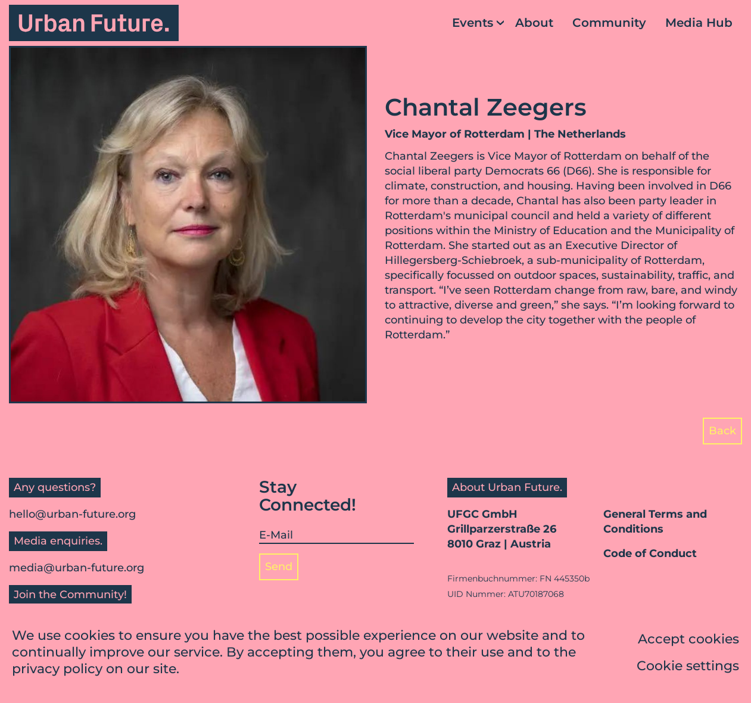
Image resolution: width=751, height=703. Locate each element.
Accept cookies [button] (688, 640)
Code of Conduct (650, 553)
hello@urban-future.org (72, 514)
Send (278, 566)
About (534, 22)
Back (722, 430)
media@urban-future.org (76, 567)
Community (609, 22)
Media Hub (699, 22)
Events (472, 22)
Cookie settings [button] (688, 667)
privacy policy (57, 670)
